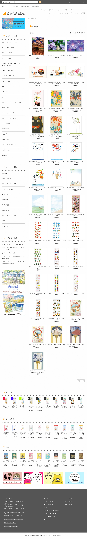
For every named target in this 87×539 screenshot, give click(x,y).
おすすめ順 (73, 33)
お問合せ (71, 10)
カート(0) (80, 2)
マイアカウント (69, 498)
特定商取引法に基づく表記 (51, 510)
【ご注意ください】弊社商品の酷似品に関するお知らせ (13, 257)
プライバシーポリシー (50, 513)
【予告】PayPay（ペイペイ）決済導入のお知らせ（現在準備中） (13, 262)
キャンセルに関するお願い (9, 253)
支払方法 (59, 10)
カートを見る (68, 501)
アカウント (71, 2)
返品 (65, 10)
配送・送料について (49, 504)
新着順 (83, 33)
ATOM (49, 519)
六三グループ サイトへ (10, 523)
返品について (47, 507)
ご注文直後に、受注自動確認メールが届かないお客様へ (13, 248)
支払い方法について (49, 501)
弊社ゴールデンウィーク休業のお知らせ (12, 244)
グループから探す (24, 6)
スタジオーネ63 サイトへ (10, 526)
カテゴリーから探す (12, 6)
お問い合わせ (68, 504)
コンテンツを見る (35, 6)
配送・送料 (50, 10)
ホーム (3, 6)
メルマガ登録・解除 (40, 10)
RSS (45, 519)
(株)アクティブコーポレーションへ (13, 519)
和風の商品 (34, 18)
